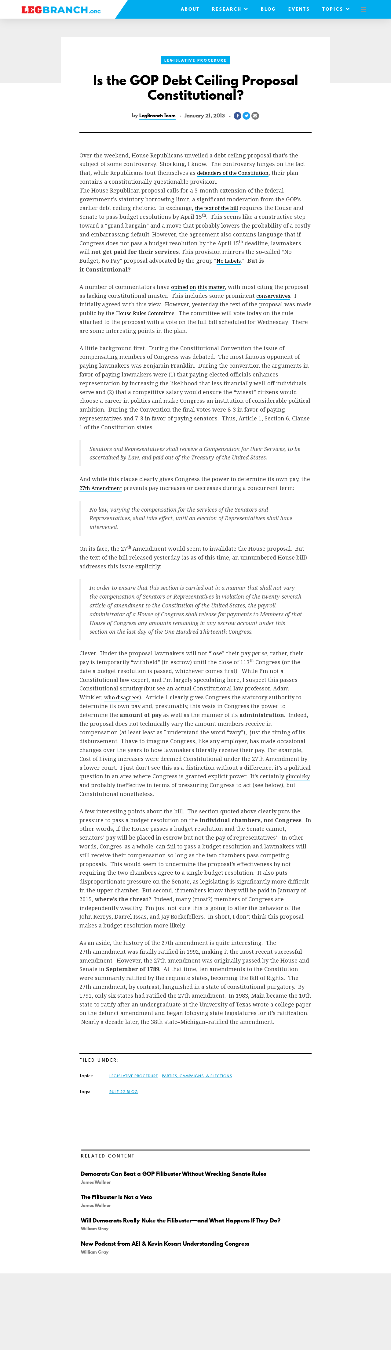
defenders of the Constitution (236, 172)
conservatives (98, 304)
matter (221, 286)
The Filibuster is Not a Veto (118, 1197)
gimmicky (93, 785)
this (205, 286)
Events (296, 9)
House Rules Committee (202, 313)
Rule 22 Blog (123, 1091)
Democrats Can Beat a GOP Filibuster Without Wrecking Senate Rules (178, 1173)
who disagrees (124, 697)
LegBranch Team (157, 115)
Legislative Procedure (195, 60)
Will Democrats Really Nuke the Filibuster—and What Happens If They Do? (186, 1220)
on (194, 286)
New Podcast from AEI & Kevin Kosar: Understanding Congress (170, 1243)
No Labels (230, 260)
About (186, 9)
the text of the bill (219, 207)
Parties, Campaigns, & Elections (197, 1075)
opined (180, 286)
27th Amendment (103, 487)
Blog (265, 9)
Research (227, 9)
